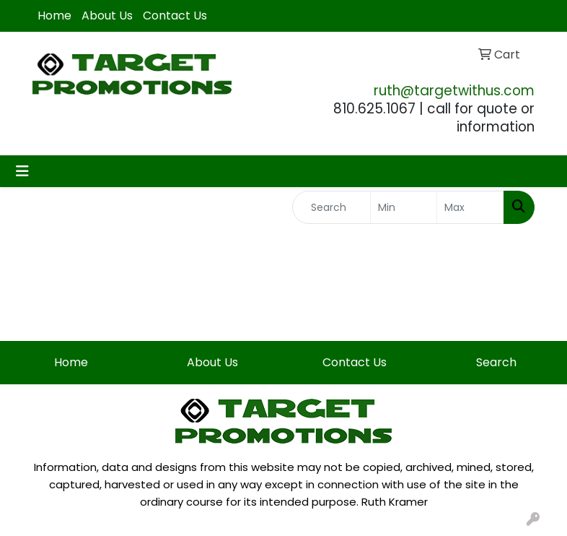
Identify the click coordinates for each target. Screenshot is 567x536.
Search (496, 362)
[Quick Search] (331, 207)
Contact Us (175, 15)
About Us (107, 15)
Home (54, 15)
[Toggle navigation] (22, 171)
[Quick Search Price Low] (404, 207)
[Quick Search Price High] (470, 207)
